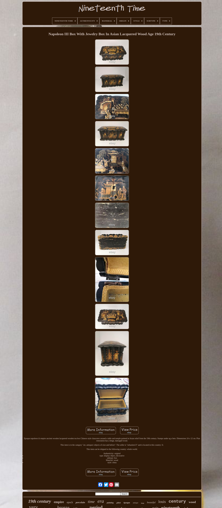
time (91, 501)
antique (135, 503)
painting (110, 503)
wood (192, 502)
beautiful (151, 502)
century (177, 501)
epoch (70, 502)
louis (162, 502)
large (142, 503)
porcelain (80, 502)
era (101, 501)
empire (59, 502)
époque (126, 502)
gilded (118, 503)
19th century (39, 501)
